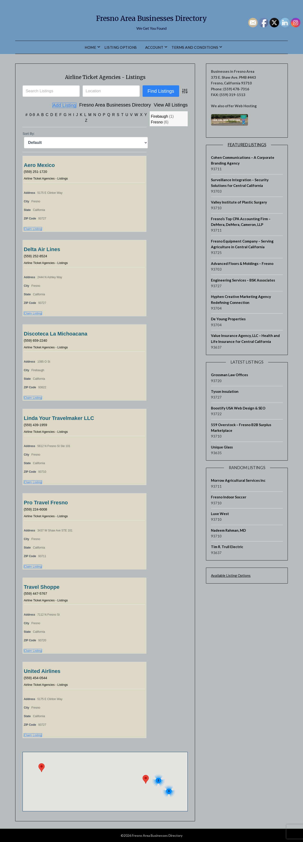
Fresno (157, 122)
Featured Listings (247, 144)
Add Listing (175, 105)
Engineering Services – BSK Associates (243, 280)
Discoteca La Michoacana (55, 333)
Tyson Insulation (224, 391)
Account (154, 47)
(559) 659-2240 (37, 340)
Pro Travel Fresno (46, 502)
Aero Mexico (39, 165)
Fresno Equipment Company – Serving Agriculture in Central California (242, 244)
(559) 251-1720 (37, 171)
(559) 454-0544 (37, 678)
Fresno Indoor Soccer (228, 497)
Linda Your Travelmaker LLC (59, 418)
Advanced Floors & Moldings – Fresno (242, 263)
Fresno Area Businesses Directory (151, 17)
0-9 (32, 114)
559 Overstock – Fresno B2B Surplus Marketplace (241, 428)
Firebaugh (159, 116)
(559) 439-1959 (37, 425)
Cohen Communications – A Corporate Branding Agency (242, 160)
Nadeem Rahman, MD (228, 530)
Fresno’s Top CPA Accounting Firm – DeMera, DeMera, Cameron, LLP (240, 222)
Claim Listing (33, 228)
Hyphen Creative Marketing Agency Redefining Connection (241, 299)
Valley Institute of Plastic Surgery (239, 202)
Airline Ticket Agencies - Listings (105, 76)
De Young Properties (228, 319)
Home (90, 47)
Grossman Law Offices (229, 375)
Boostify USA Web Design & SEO (238, 408)
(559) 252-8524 (37, 256)
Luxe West (220, 513)
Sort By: (29, 133)
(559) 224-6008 (37, 509)
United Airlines (42, 671)
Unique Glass (222, 447)
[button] (41, 767)
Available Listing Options (231, 575)
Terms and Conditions (195, 47)
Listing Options (120, 47)
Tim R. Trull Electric (227, 547)
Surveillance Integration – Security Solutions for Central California (240, 183)
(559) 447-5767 (37, 593)
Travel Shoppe (41, 587)
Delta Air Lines (42, 249)
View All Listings (144, 105)
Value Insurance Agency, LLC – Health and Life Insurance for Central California (245, 338)
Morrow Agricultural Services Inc (238, 480)
